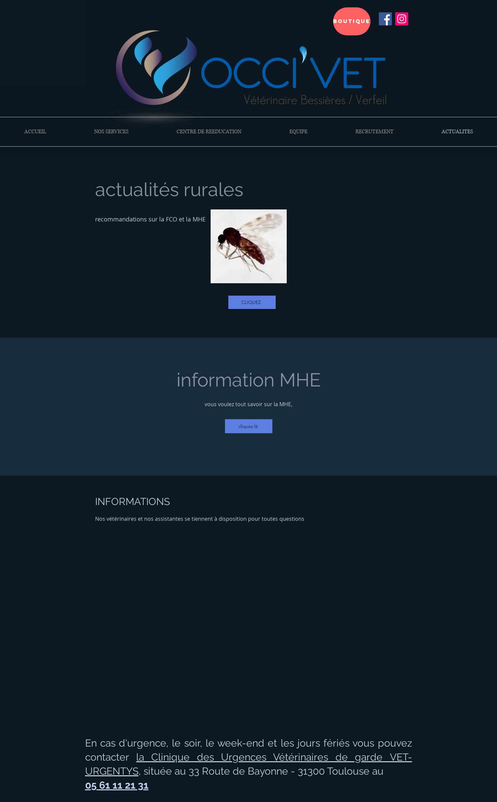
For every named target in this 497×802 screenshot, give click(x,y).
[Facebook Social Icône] (385, 18)
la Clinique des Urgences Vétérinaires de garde (263, 757)
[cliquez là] (248, 426)
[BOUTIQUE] (351, 21)
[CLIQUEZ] (252, 302)
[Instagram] (401, 18)
